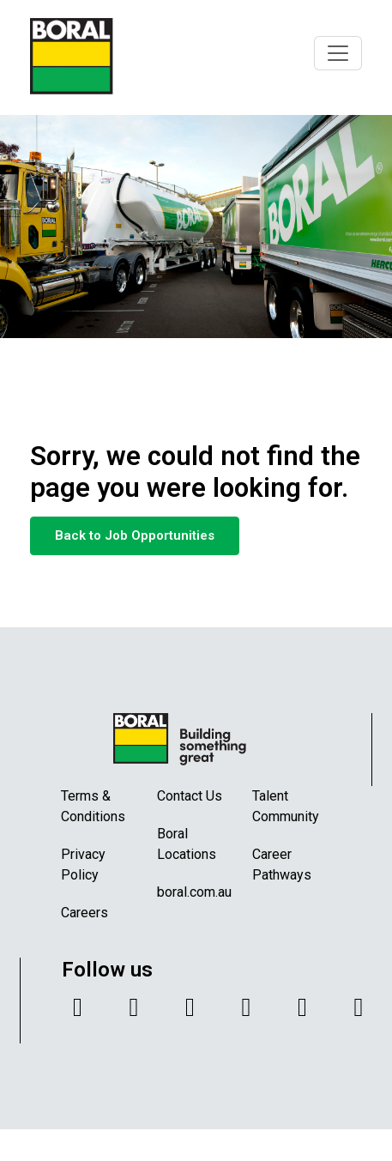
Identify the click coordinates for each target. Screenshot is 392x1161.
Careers (84, 912)
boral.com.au (194, 892)
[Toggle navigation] (338, 53)
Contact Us (189, 796)
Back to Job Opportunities (134, 535)
